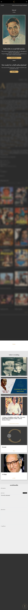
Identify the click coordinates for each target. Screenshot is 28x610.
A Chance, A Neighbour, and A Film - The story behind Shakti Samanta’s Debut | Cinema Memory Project (13, 418)
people (2, 5)
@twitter (3, 493)
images (14, 344)
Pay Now (14, 71)
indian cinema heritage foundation (19, 5)
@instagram (3, 488)
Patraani (4, 447)
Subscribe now (14, 57)
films (14, 450)
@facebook (3, 509)
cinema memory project (14, 423)
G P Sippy (4, 474)
